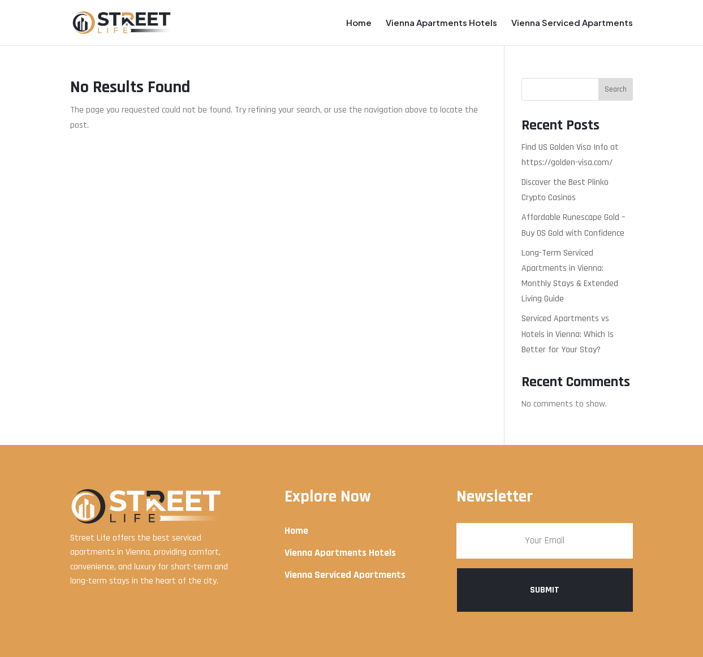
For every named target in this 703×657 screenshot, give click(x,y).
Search (616, 89)
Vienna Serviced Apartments (572, 23)
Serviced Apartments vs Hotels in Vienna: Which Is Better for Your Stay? (567, 334)
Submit (544, 590)
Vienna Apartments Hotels (441, 23)
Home (359, 23)
